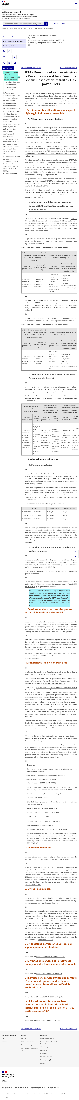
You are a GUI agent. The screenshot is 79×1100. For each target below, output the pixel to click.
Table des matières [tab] (9, 37)
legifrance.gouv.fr (37, 1088)
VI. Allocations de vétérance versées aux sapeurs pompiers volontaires (11, 118)
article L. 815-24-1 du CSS (34, 332)
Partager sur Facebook (14, 57)
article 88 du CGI (66, 838)
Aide (3, 1038)
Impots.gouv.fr (44, 1060)
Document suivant (67, 67)
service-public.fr (20, 1088)
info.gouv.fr (6, 1088)
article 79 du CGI (32, 884)
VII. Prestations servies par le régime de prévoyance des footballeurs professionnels (11, 129)
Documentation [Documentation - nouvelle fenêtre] (25, 1045)
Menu (76, 3)
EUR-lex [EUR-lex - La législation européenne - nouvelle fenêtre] (42, 1053)
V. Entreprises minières (12, 111)
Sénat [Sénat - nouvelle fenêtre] (42, 1063)
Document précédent (32, 67)
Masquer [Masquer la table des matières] (8, 68)
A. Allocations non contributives (12, 83)
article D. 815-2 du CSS (30, 258)
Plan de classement (14, 28)
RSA (24, 28)
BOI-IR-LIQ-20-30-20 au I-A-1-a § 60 (56, 603)
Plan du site (37, 1094)
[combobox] (23, 24)
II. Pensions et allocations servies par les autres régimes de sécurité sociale (11, 97)
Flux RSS (23, 1038)
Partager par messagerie (15, 63)
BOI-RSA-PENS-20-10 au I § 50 (54, 683)
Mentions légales (26, 1094)
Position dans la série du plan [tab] (13, 41)
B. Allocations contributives (10, 88)
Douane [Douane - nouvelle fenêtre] (42, 1050)
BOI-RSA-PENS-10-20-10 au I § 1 (48, 1020)
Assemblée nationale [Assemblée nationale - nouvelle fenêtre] (46, 1038)
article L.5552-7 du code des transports (41, 872)
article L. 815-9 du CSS (34, 255)
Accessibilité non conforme (10, 1094)
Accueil (4, 28)
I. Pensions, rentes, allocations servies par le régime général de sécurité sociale (12, 76)
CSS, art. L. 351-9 (45, 567)
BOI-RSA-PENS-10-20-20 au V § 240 (49, 997)
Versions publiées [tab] (9, 46)
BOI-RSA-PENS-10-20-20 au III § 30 (49, 973)
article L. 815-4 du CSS (34, 656)
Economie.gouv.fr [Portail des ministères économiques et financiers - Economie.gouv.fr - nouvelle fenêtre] (45, 1057)
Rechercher (46, 24)
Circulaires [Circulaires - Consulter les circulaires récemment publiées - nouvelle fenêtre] (43, 1047)
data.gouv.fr (52, 1088)
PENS (30, 28)
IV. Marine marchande (11, 108)
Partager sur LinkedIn (9, 63)
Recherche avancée (61, 23)
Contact (4, 1042)
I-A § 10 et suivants (69, 629)
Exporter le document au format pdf (4, 51)
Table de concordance (27, 1042)
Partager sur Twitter (4, 63)
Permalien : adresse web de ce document (4, 57)
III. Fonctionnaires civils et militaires (10, 104)
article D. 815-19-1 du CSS (34, 335)
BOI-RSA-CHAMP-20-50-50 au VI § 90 (50, 956)
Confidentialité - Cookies (51, 1094)
